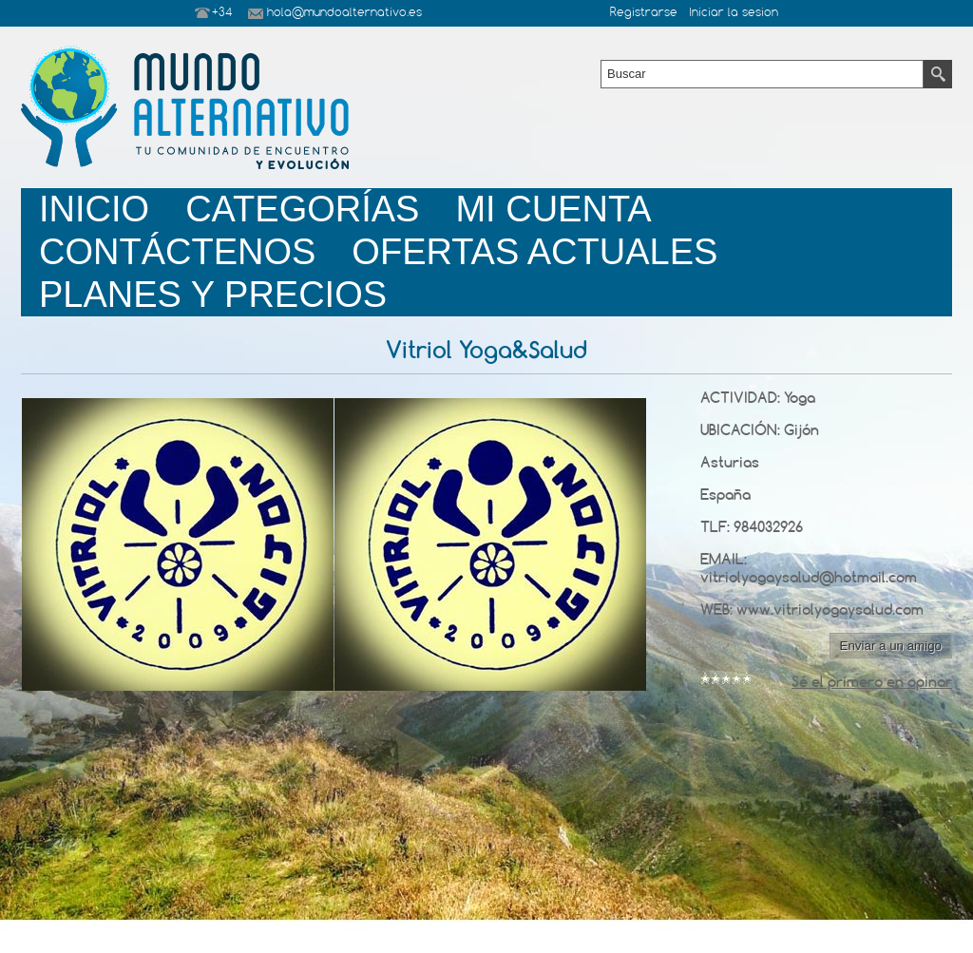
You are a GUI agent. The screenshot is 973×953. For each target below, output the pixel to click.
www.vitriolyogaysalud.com (830, 609)
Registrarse (643, 13)
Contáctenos (177, 252)
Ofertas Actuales (534, 252)
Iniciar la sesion (733, 13)
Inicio (94, 209)
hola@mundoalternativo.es (344, 13)
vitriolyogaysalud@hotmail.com (808, 577)
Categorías (302, 209)
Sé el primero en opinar (872, 682)
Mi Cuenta (553, 209)
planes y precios (213, 294)
